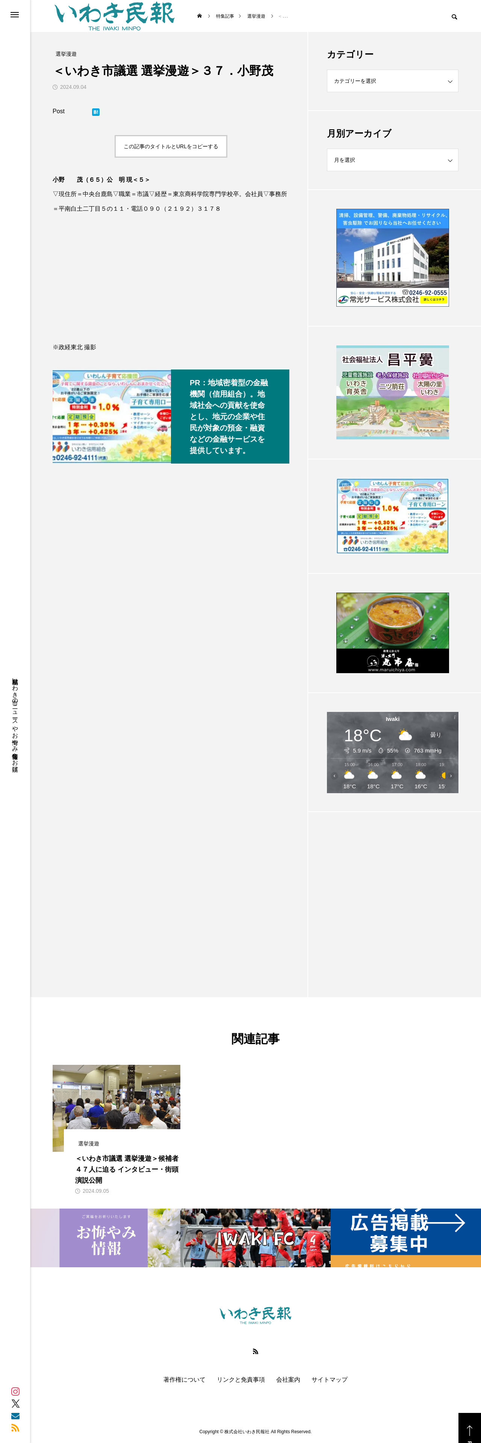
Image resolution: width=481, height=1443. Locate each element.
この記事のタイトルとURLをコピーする (171, 146)
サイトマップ (330, 1380)
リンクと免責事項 (241, 1380)
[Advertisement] (392, 886)
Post (59, 111)
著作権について (184, 1380)
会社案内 (288, 1380)
